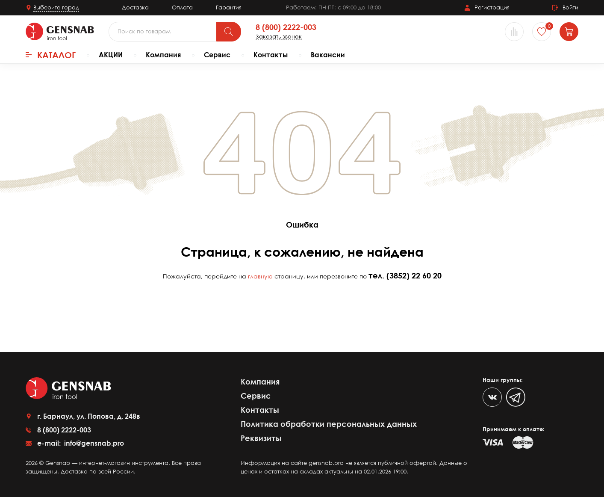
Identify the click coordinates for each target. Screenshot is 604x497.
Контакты (270, 54)
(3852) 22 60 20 (414, 275)
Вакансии (328, 54)
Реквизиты (261, 438)
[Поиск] (228, 31)
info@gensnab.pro (93, 443)
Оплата (182, 7)
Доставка (135, 7)
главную (260, 276)
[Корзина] (569, 31)
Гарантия (229, 7)
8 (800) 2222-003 (286, 27)
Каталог (51, 55)
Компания (163, 54)
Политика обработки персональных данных (329, 424)
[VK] (492, 397)
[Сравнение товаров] (514, 31)
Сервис (217, 54)
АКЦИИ (111, 54)
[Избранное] (541, 31)
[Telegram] (515, 397)
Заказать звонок (279, 36)
